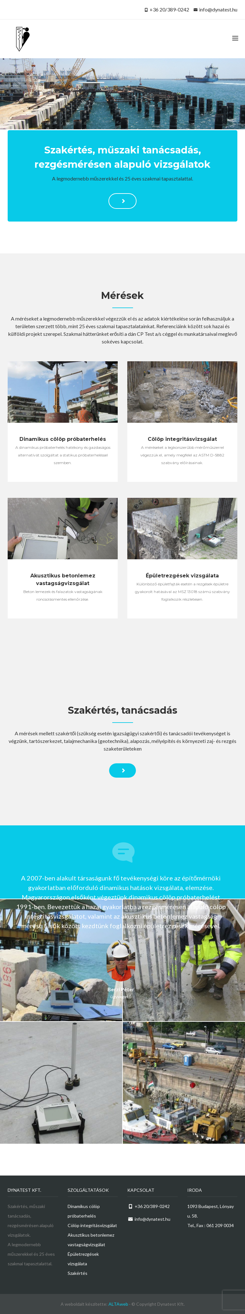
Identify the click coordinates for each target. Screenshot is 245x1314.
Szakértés (77, 1273)
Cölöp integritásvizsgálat (92, 1225)
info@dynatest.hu (218, 9)
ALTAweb (118, 1304)
